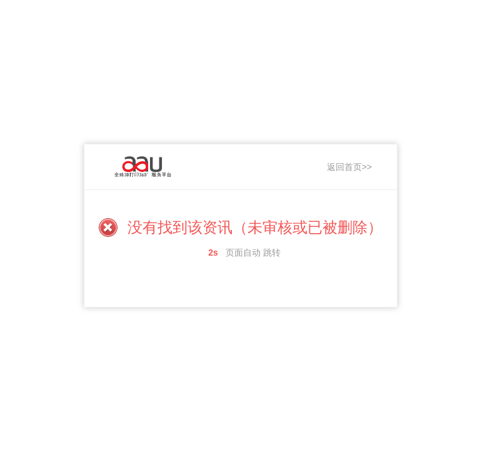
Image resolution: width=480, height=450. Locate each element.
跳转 (272, 253)
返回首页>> (349, 167)
